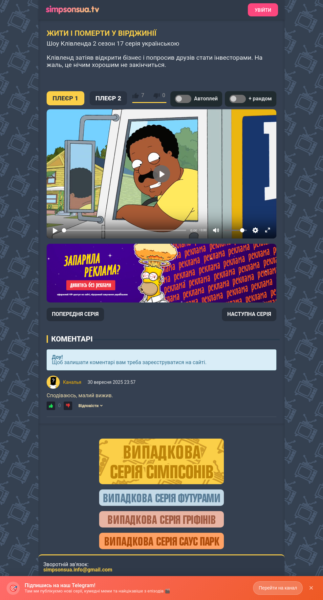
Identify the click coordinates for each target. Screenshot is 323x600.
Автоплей (196, 99)
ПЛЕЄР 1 (65, 98)
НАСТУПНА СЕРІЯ (249, 314)
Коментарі (72, 339)
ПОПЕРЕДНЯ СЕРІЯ (75, 314)
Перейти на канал (278, 587)
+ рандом (250, 99)
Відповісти (90, 405)
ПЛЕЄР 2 (108, 98)
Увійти (263, 10)
